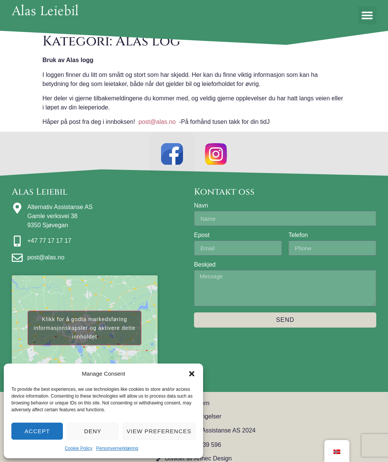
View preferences (159, 431)
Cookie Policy (78, 448)
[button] (192, 374)
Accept (37, 431)
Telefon (298, 237)
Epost (202, 237)
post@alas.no (157, 122)
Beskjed (205, 266)
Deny (93, 431)
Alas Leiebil (45, 11)
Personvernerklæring (117, 448)
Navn (201, 207)
